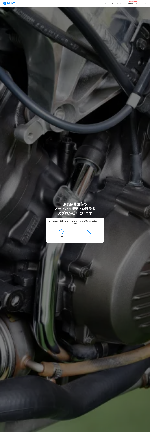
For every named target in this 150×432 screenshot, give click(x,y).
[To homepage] (9, 3)
